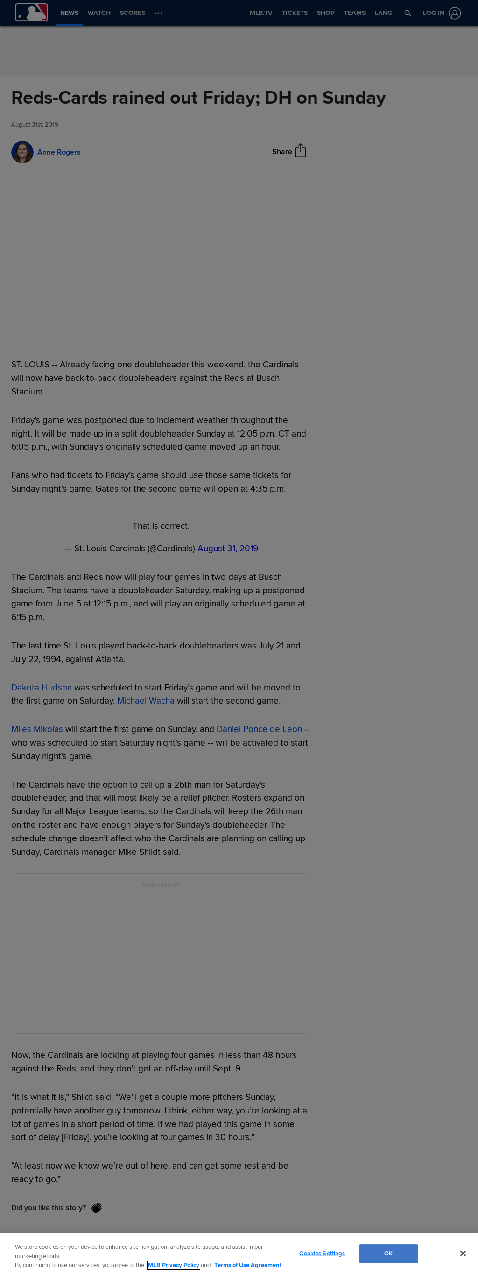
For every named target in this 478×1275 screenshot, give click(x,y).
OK (388, 1253)
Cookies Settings (322, 1253)
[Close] (463, 1253)
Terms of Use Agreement (247, 1265)
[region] (239, 1254)
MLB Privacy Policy (173, 1265)
